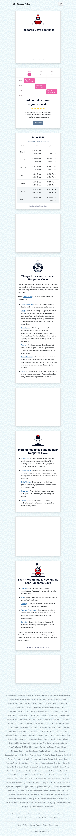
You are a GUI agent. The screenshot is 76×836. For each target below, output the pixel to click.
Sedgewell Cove (63, 771)
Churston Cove (34, 715)
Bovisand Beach (50, 703)
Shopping (24, 622)
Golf (22, 597)
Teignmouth (9, 787)
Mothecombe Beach (46, 747)
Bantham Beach (43, 695)
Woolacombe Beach (64, 803)
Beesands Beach (54, 699)
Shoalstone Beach (31, 775)
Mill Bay (25, 747)
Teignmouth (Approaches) (24, 787)
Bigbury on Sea (24, 703)
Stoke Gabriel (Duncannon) (15, 783)
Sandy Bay (10, 771)
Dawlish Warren (50, 719)
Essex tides (33, 818)
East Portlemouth (63, 719)
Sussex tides (55, 814)
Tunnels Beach (54, 791)
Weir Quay (65, 795)
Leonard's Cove (62, 739)
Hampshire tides (44, 814)
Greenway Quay (63, 727)
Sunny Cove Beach (63, 783)
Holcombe (64, 731)
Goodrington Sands (49, 727)
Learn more (38, 123)
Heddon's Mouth (45, 731)
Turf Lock (64, 791)
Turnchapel (11, 795)
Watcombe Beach (23, 795)
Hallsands (22, 731)
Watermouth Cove (37, 795)
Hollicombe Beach (11, 735)
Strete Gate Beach (32, 783)
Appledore (21, 695)
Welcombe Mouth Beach (17, 799)
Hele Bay (56, 731)
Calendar (31, 825)
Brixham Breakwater (34, 707)
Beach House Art (27, 304)
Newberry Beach (45, 751)
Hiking (23, 311)
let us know (27, 297)
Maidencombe (37, 743)
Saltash (55, 767)
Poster (45, 825)
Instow (52, 735)
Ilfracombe (32, 735)
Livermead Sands (15, 743)
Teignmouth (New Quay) (43, 787)
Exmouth (21, 723)
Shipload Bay (19, 775)
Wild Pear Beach (11, 803)
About (19, 825)
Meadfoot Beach (15, 747)
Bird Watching (26, 482)
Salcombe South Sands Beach (40, 767)
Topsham (21, 791)
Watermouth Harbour (52, 795)
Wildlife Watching (27, 357)
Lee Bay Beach (49, 739)
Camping (24, 588)
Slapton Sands (64, 775)
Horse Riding (25, 458)
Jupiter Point (12, 739)
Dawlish (40, 719)
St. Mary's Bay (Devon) (52, 779)
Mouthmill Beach (61, 747)
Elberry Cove (11, 723)
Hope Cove (23, 735)
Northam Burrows (58, 751)
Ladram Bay (23, 739)
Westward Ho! (62, 799)
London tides (22, 818)
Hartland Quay (33, 731)
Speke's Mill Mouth (25, 779)
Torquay (29, 791)
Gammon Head (35, 727)
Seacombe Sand (44, 771)
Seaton (53, 771)
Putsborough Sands (61, 759)
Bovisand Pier (63, 703)
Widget (38, 825)
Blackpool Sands (37, 703)
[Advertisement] (38, 233)
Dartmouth (32, 719)
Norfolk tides (53, 818)
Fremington (24, 727)
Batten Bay (26, 699)
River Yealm (35, 763)
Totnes (45, 791)
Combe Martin (53, 715)
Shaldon (10, 775)
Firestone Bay (64, 723)
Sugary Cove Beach (48, 783)
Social (51, 825)
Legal (57, 825)
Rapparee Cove (11, 763)
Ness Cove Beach (31, 751)
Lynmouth (26, 743)
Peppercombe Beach (63, 755)
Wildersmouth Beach (26, 803)
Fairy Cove (54, 723)
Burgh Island (54, 711)
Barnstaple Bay (64, 695)
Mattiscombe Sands (60, 743)
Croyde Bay (23, 719)
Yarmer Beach (38, 807)
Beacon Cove (36, 699)
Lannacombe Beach (36, 739)
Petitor (10, 759)
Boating (23, 500)
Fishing (23, 345)
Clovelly (44, 715)
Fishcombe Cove (13, 727)
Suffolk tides (43, 818)
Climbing (24, 604)
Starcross (65, 779)
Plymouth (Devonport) (21, 759)
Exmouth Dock (43, 723)
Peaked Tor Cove (49, 755)
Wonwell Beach (40, 803)
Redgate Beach (24, 763)
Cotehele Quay (12, 719)
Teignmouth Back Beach (62, 787)
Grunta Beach (13, 731)
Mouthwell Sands (17, 751)
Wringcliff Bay (26, 807)
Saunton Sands (31, 771)
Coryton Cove (64, 715)
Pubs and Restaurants (28, 610)
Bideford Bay (13, 703)
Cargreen (64, 711)
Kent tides (65, 814)
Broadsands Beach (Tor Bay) (19, 711)
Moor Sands (33, 747)
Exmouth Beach (31, 723)
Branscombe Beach (18, 707)
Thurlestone (12, 791)
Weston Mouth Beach (48, 799)
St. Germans (38, 779)
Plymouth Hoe (36, 759)
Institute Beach (43, 735)
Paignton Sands (35, 755)
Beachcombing (26, 470)
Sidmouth (43, 775)
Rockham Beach (47, 763)
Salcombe (66, 763)
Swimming (24, 491)
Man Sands (47, 743)
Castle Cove (11, 715)
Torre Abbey (37, 791)
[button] (38, 60)
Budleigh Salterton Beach (40, 711)
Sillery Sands (52, 775)
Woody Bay (51, 803)
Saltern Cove (64, 767)
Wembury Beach (33, 799)
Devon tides (23, 814)
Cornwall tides (12, 814)
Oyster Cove (23, 755)
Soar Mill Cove (12, 779)
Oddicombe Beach (11, 755)
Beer (44, 699)
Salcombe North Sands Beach (17, 767)
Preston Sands (47, 759)
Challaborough (22, 715)
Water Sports (25, 328)
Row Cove (58, 763)
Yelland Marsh (49, 807)
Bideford (64, 699)
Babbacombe (31, 695)
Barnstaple (54, 695)
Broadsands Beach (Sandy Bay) (53, 707)
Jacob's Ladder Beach (63, 735)
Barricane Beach (15, 699)
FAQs (25, 825)
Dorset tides (32, 814)
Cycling (23, 371)
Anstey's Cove (11, 695)
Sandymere (20, 771)
